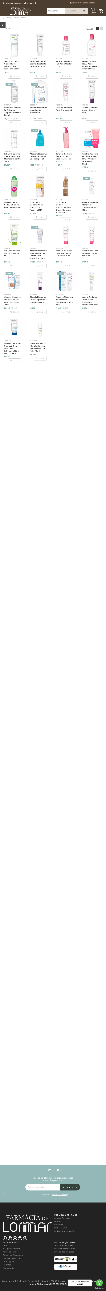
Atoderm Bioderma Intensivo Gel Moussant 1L (38, 110)
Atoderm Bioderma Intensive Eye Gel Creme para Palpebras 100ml (38, 255)
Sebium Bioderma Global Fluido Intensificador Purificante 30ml (12, 65)
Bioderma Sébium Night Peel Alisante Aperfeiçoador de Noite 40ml (38, 347)
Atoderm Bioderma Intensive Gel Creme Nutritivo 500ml (90, 206)
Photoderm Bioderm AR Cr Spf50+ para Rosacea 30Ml (36, 206)
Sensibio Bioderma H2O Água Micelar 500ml (64, 64)
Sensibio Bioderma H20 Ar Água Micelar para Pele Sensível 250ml (90, 65)
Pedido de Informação (64, 1231)
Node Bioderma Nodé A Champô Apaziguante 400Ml (12, 205)
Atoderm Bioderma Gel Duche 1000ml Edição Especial (38, 156)
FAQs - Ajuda (8, 1261)
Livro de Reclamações (64, 1252)
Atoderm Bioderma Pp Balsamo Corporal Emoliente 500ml (12, 111)
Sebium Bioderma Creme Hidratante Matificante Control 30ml (12, 158)
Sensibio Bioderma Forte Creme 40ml (64, 108)
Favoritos (7, 1265)
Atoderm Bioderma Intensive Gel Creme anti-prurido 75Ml (64, 301)
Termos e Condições (63, 1245)
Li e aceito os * (55, 1195)
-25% (9, 84)
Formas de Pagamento (13, 1255)
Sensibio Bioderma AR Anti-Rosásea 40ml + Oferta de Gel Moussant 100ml (90, 159)
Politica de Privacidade (64, 1248)
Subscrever (70, 1187)
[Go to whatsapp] (99, 1282)
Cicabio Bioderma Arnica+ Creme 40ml (90, 110)
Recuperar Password (12, 1248)
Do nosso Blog (60, 1228)
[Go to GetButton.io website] (99, 1288)
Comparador (8, 1268)
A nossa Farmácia (62, 1218)
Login (5, 1245)
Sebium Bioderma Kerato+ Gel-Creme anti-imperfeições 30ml (90, 301)
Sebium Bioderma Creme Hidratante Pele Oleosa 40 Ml (38, 64)
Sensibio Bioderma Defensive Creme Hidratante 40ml (64, 253)
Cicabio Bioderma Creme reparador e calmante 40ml (38, 299)
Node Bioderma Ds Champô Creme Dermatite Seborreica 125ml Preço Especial (12, 348)
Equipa (57, 1221)
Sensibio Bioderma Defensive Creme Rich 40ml (90, 253)
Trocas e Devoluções (12, 1258)
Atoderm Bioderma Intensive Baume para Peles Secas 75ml (12, 301)
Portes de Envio (9, 1252)
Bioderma (7, 59)
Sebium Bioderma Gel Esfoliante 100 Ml (12, 253)
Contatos (58, 1224)
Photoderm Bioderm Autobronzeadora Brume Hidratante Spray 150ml (64, 207)
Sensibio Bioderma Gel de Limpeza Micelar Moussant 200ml (64, 158)
